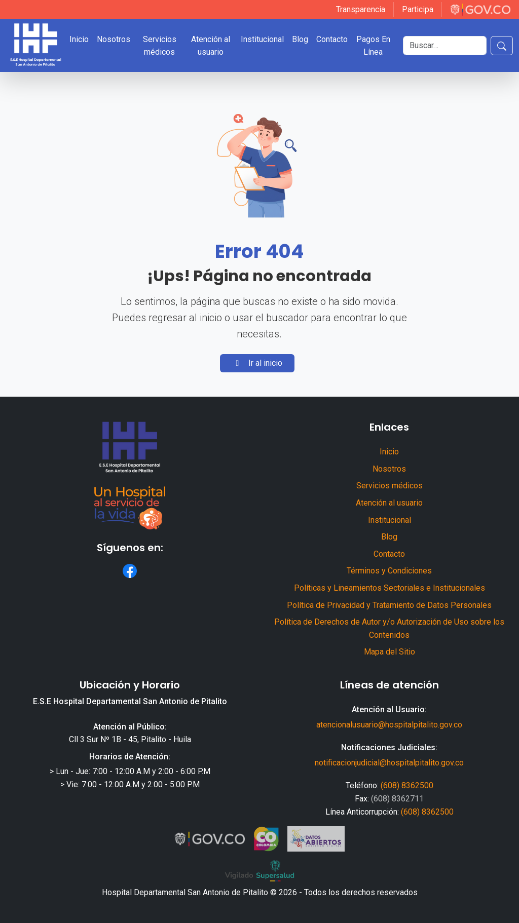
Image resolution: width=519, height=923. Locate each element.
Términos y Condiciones (389, 570)
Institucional (262, 39)
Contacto (332, 39)
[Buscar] (445, 45)
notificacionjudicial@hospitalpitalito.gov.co (389, 762)
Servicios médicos (159, 45)
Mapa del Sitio (389, 652)
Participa (417, 9)
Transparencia (360, 9)
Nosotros (113, 39)
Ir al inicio (257, 363)
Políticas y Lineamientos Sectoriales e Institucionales (389, 588)
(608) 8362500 (407, 785)
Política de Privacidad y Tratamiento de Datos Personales (389, 605)
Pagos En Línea (373, 45)
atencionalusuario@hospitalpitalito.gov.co (389, 724)
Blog (300, 39)
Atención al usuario (210, 45)
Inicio (79, 39)
